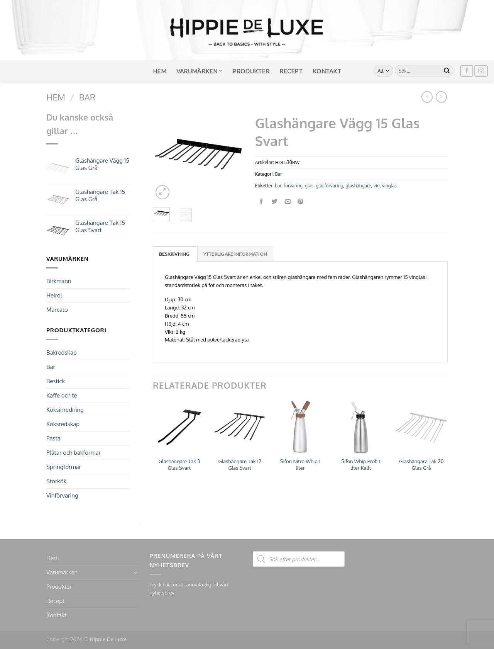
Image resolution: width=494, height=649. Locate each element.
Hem (159, 71)
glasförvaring (329, 186)
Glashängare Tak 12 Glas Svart (239, 464)
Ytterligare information (235, 254)
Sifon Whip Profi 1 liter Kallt (360, 464)
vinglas (389, 186)
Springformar (63, 467)
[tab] (174, 254)
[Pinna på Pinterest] (301, 202)
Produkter (250, 71)
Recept (291, 71)
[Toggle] (135, 572)
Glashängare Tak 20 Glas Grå (421, 464)
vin (377, 186)
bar (278, 186)
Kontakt (327, 71)
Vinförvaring (62, 495)
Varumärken (199, 71)
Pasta (53, 438)
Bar (87, 97)
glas (309, 186)
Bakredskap (61, 352)
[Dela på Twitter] (275, 202)
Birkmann (58, 281)
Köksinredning (65, 409)
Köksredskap (63, 424)
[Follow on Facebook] (466, 71)
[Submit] (447, 71)
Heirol (54, 295)
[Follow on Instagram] (480, 71)
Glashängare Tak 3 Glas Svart (179, 464)
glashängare (358, 186)
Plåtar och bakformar (73, 452)
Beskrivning (174, 254)
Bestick (55, 381)
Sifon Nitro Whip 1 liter (300, 464)
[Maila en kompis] (288, 202)
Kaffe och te (61, 395)
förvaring (293, 186)
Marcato (57, 309)
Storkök (56, 481)
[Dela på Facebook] (261, 202)
